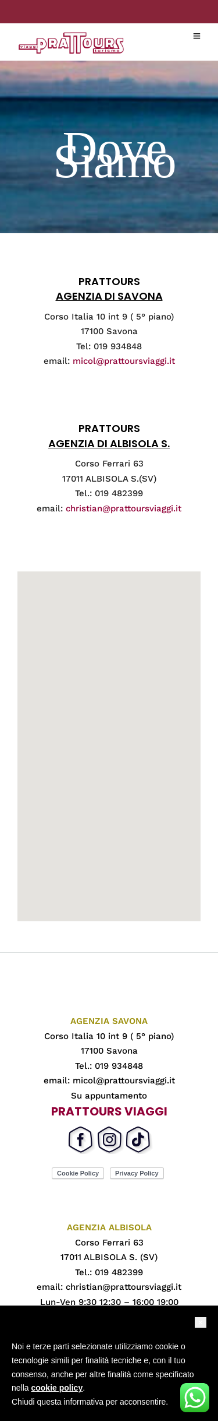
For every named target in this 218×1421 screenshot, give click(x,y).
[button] (200, 1322)
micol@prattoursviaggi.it (124, 361)
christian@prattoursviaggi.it (123, 508)
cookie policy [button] (57, 1387)
